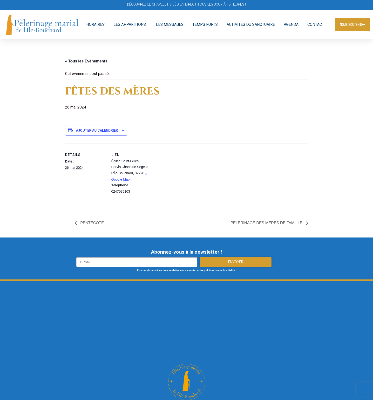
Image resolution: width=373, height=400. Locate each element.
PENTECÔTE (91, 223)
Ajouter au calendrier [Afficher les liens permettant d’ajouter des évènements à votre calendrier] (97, 130)
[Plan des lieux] (183, 176)
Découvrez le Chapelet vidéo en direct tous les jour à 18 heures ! (186, 4)
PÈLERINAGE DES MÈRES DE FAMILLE (267, 223)
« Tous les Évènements (86, 61)
